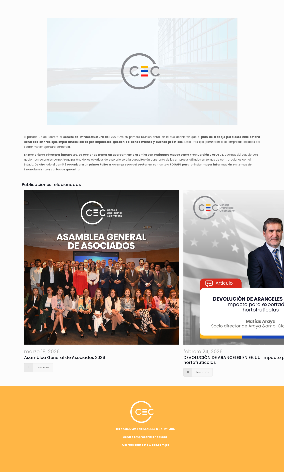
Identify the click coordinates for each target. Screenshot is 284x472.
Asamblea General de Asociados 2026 (64, 357)
